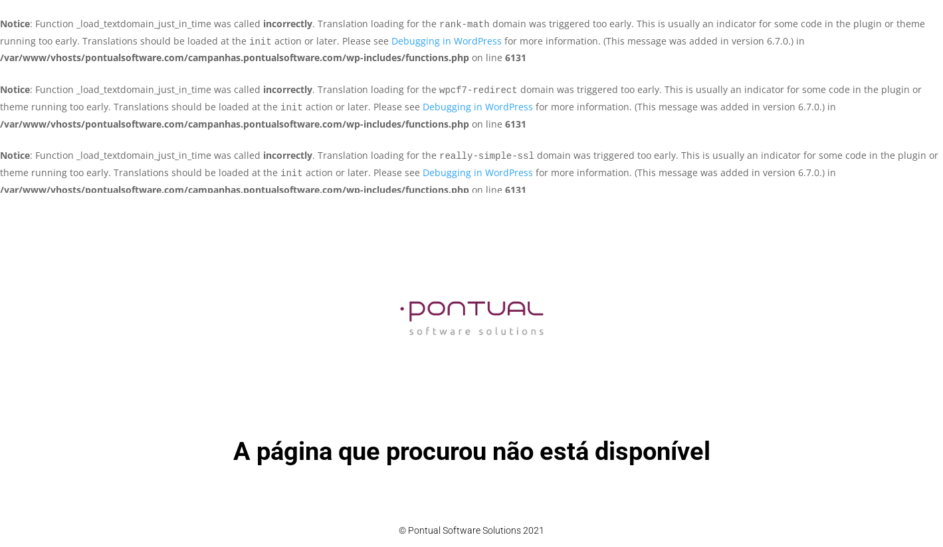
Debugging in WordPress (446, 41)
